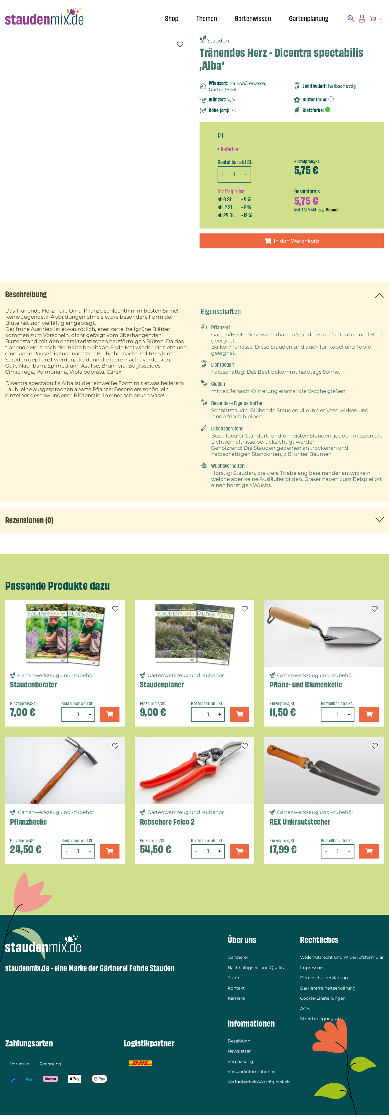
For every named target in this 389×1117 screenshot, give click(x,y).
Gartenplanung (307, 18)
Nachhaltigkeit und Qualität (257, 969)
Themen (202, 18)
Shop (166, 18)
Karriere (236, 1000)
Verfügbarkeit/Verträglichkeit (259, 1083)
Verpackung (240, 1063)
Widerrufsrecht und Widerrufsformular (342, 959)
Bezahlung (239, 1043)
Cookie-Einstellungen (323, 1000)
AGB (305, 1010)
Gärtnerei (238, 959)
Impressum (312, 969)
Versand (332, 210)
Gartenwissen (250, 18)
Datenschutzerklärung (324, 979)
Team (233, 979)
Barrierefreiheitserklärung (328, 990)
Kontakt (236, 990)
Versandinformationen (252, 1073)
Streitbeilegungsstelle (323, 1020)
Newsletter (239, 1053)
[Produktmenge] (235, 174)
